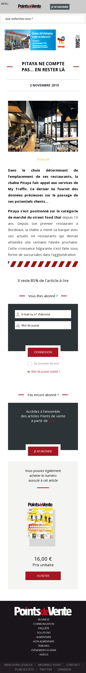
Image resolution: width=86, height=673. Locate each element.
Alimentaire (43, 637)
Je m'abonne (59, 7)
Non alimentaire (43, 641)
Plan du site (24, 669)
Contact (73, 665)
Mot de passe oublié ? (45, 372)
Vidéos (43, 654)
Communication (43, 624)
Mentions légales (18, 665)
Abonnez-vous (49, 665)
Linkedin (64, 669)
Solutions (43, 632)
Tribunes (43, 645)
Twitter (45, 669)
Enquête (43, 628)
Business (43, 619)
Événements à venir (43, 650)
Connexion (43, 352)
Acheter (43, 576)
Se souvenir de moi (46, 363)
